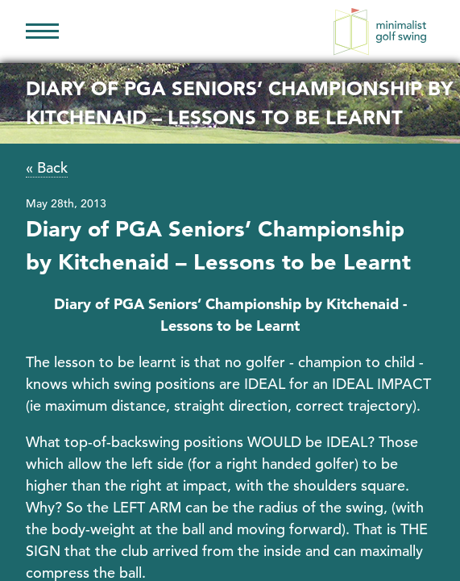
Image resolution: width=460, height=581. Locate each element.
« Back (47, 167)
